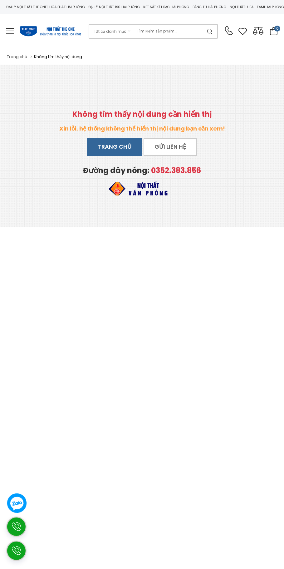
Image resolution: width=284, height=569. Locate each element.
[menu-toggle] (10, 31)
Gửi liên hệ (170, 147)
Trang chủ (114, 147)
